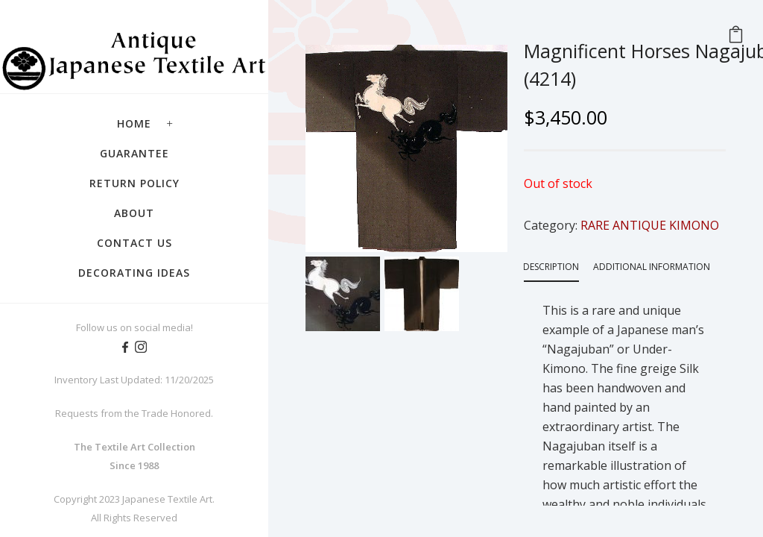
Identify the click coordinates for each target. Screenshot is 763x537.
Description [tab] (551, 266)
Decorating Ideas (134, 273)
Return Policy (134, 183)
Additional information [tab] (651, 266)
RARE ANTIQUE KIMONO (649, 225)
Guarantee (134, 153)
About (134, 213)
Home (134, 123)
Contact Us (134, 243)
